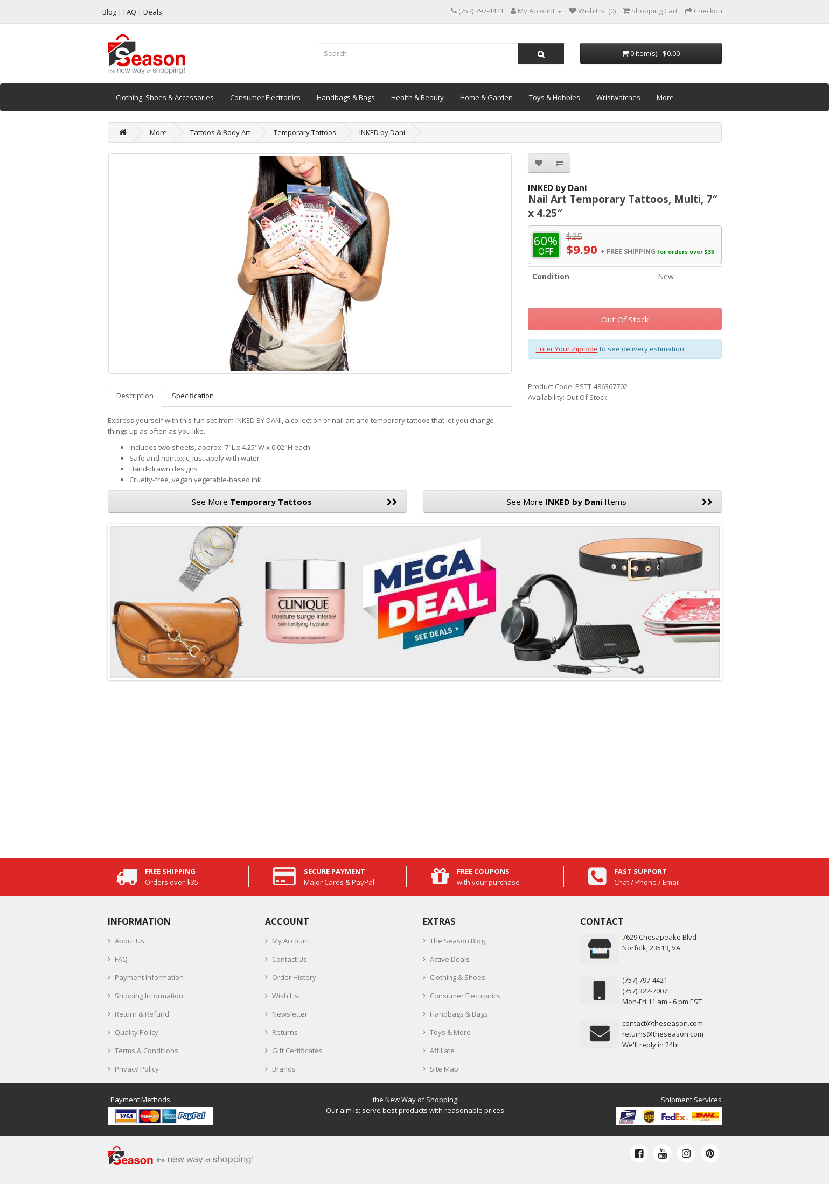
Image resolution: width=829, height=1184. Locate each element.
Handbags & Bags (346, 97)
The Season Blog (457, 941)
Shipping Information (149, 995)
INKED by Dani (382, 132)
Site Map (444, 1069)
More (665, 97)
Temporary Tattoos (305, 132)
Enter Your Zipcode (567, 349)
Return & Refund (142, 1014)
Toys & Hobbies (554, 97)
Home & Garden (486, 97)
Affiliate (442, 1050)
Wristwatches (618, 97)
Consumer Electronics (265, 97)
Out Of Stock (625, 319)
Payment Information (149, 977)
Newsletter (290, 1014)
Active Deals (450, 959)
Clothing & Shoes (457, 977)
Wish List (286, 995)
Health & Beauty (417, 97)
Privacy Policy (137, 1069)
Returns (285, 1032)
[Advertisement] (415, 766)
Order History (294, 977)
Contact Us (289, 959)
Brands (284, 1069)
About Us (129, 941)
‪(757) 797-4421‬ (644, 980)
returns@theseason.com (662, 1034)
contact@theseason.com (662, 1023)
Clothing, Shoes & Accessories (165, 97)
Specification (193, 395)
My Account (290, 941)
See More (295, 501)
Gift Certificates (297, 1050)
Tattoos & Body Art (220, 132)
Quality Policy (136, 1032)
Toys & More (450, 1032)
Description (135, 395)
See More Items (610, 501)
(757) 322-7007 (644, 991)
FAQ (121, 959)
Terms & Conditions (146, 1050)
